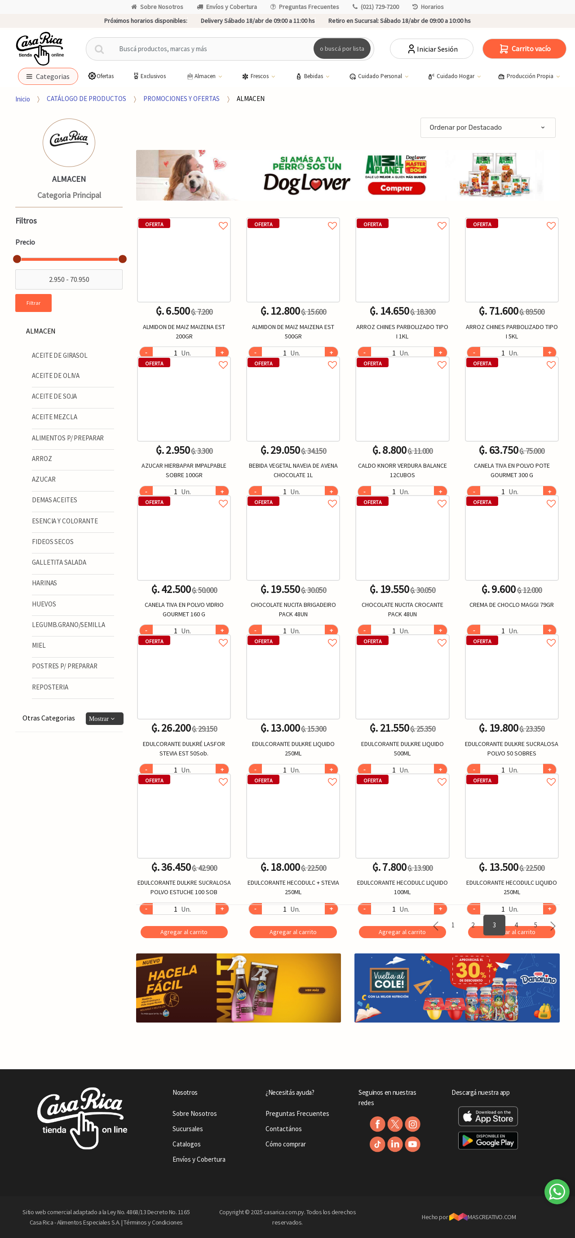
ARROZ (42, 458)
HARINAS (44, 583)
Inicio (22, 98)
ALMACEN (251, 98)
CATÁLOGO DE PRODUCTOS (86, 98)
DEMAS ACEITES (54, 500)
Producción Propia (526, 76)
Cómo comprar (285, 1144)
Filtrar (33, 302)
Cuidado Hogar (452, 76)
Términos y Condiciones (153, 1222)
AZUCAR (43, 479)
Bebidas (309, 76)
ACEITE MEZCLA (54, 417)
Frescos (256, 76)
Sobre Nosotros (157, 7)
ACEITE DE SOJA (54, 396)
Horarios (428, 7)
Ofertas (101, 76)
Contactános (283, 1128)
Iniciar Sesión (432, 49)
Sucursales (187, 1128)
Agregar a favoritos (184, 216)
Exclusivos (149, 76)
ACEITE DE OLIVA (56, 375)
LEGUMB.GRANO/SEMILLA (68, 624)
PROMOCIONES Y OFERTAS (181, 98)
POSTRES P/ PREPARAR (64, 666)
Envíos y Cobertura (227, 7)
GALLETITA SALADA (59, 562)
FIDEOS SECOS (52, 541)
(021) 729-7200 (376, 7)
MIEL (38, 645)
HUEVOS (44, 604)
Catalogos (186, 1144)
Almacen (201, 76)
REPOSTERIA (50, 687)
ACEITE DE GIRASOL (59, 355)
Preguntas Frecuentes (304, 7)
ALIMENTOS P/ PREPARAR (68, 438)
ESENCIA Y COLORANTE (64, 521)
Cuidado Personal (376, 76)
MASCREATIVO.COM (482, 1217)
